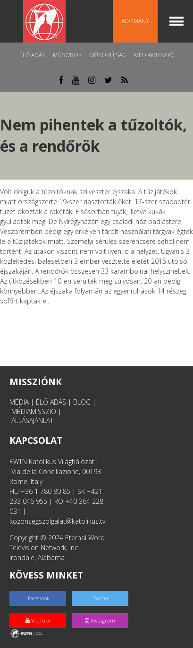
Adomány (135, 21)
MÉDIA (19, 401)
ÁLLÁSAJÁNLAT (32, 420)
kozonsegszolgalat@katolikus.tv (57, 521)
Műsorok (67, 55)
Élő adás (32, 55)
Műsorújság (107, 55)
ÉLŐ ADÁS (51, 401)
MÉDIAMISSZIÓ (33, 411)
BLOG (82, 401)
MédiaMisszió (154, 55)
